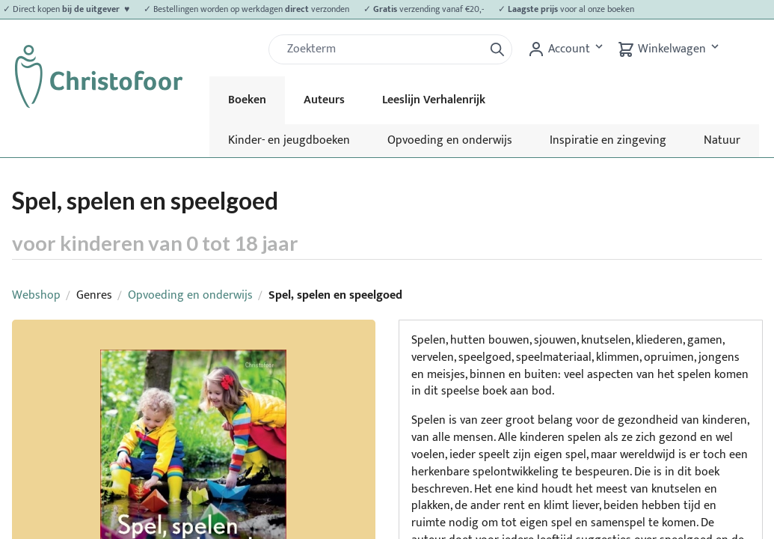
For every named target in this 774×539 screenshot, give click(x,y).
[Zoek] (382, 49)
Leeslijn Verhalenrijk (433, 100)
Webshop (36, 295)
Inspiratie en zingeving (608, 140)
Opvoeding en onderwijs (449, 140)
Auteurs (324, 100)
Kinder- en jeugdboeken (289, 140)
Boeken (247, 100)
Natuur (722, 140)
